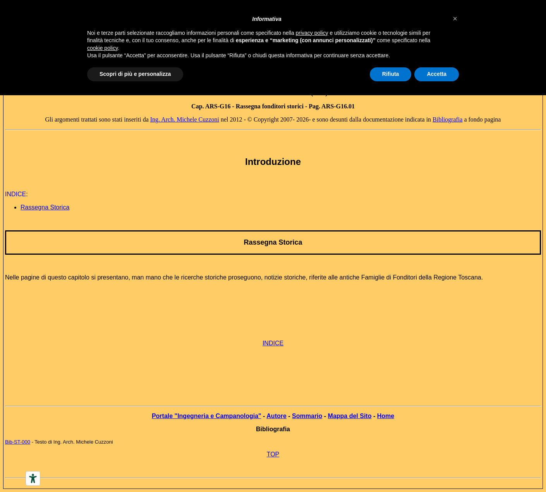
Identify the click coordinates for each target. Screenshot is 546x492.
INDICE (273, 343)
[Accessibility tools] (33, 478)
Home (385, 416)
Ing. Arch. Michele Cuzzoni (184, 119)
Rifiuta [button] (390, 74)
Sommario (307, 416)
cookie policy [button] (102, 48)
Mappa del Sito (350, 416)
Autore (276, 416)
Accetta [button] (436, 74)
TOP (273, 454)
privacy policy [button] (312, 33)
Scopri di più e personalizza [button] (135, 74)
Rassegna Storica (273, 242)
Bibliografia (447, 119)
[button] (455, 18)
